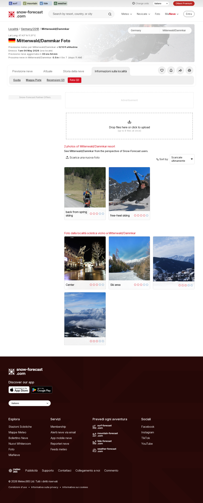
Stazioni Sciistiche (20, 426)
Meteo (127, 13)
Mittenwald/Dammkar (55, 28)
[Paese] (144, 30)
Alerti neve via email (63, 432)
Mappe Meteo (17, 432)
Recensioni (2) (56, 79)
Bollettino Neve (18, 438)
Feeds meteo (58, 449)
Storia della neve (73, 71)
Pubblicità (31, 470)
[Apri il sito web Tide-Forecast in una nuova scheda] (45, 3)
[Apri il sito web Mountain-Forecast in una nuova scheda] (30, 3)
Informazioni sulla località (111, 71)
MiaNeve (14, 455)
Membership (58, 426)
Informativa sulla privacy (44, 487)
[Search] (110, 14)
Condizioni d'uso (17, 487)
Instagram (147, 432)
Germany (30, 28)
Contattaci (64, 470)
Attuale (47, 71)
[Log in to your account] (189, 14)
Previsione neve (22, 71)
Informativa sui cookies (75, 487)
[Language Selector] (29, 403)
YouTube (147, 443)
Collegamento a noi (87, 470)
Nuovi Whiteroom (19, 443)
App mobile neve (61, 438)
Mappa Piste (33, 79)
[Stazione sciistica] (176, 30)
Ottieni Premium (184, 3)
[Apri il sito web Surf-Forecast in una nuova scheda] (14, 3)
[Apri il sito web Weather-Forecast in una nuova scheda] (60, 3)
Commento (111, 470)
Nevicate (143, 13)
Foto (157, 13)
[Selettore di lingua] (161, 3)
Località (13, 28)
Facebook (147, 426)
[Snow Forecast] (25, 13)
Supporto (48, 470)
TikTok (145, 438)
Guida (17, 79)
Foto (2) (74, 79)
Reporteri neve (59, 443)
